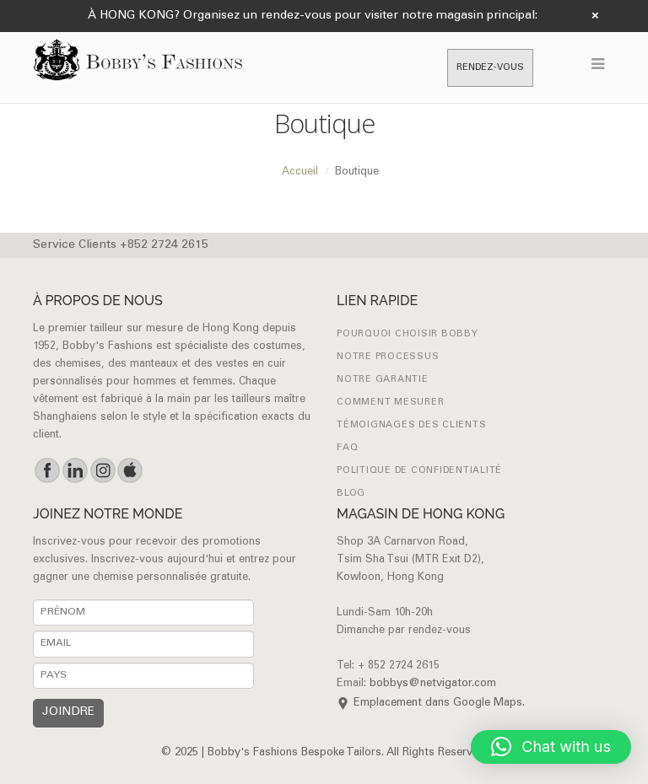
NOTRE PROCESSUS (388, 357)
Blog (351, 493)
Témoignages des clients (411, 425)
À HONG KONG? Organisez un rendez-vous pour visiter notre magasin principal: (312, 16)
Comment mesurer (390, 402)
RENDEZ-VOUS (490, 67)
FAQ (347, 448)
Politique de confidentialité (419, 470)
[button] (551, 747)
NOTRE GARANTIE (383, 379)
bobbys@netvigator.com (433, 684)
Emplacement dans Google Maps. (439, 703)
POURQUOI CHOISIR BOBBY (407, 334)
